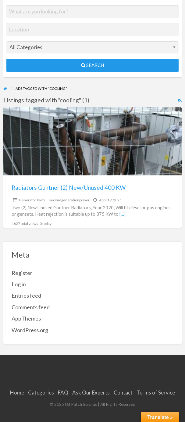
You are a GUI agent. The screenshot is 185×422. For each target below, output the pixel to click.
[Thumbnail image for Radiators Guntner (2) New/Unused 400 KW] (92, 141)
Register (22, 273)
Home (17, 392)
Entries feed (26, 295)
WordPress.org (30, 330)
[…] (122, 214)
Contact (123, 392)
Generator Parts (32, 200)
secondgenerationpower (69, 200)
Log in (19, 284)
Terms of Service (156, 392)
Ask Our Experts (91, 392)
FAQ (63, 392)
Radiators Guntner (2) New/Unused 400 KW (69, 187)
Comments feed (31, 307)
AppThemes (26, 318)
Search (92, 65)
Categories (41, 392)
